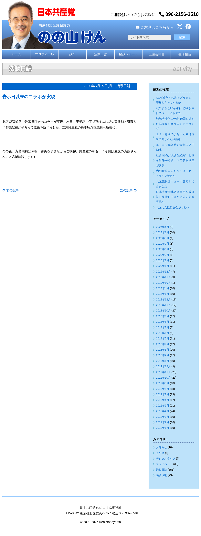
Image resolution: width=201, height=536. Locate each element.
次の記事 (126, 190)
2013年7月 (162, 327)
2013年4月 (162, 344)
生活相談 (184, 54)
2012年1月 (162, 427)
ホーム (16, 54)
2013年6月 (162, 333)
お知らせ (161, 447)
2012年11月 (163, 372)
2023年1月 (162, 232)
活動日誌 (100, 54)
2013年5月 (162, 338)
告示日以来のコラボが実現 (28, 96)
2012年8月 (162, 388)
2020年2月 (162, 260)
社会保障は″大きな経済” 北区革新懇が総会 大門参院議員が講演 (175, 160)
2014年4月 (162, 288)
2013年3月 (162, 349)
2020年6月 (162, 249)
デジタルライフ (165, 458)
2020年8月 (162, 238)
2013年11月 (163, 305)
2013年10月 (163, 310)
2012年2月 (162, 422)
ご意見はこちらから (155, 27)
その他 (160, 453)
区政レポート (128, 54)
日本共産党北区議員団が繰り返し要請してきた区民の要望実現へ (175, 196)
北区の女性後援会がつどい (172, 207)
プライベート (164, 464)
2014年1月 (162, 293)
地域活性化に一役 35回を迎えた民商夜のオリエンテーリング (175, 123)
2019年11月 (163, 277)
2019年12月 (163, 271)
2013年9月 (162, 316)
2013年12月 (163, 299)
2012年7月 (162, 394)
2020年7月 (162, 243)
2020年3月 (162, 254)
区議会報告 (156, 54)
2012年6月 (162, 399)
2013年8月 (162, 321)
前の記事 (12, 190)
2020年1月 (162, 265)
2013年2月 (162, 355)
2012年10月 (163, 377)
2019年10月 (163, 282)
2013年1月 (162, 360)
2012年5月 (162, 405)
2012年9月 (162, 383)
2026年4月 (162, 226)
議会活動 (161, 475)
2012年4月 (162, 411)
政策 (72, 54)
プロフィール (44, 54)
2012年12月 (163, 366)
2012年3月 (162, 416)
